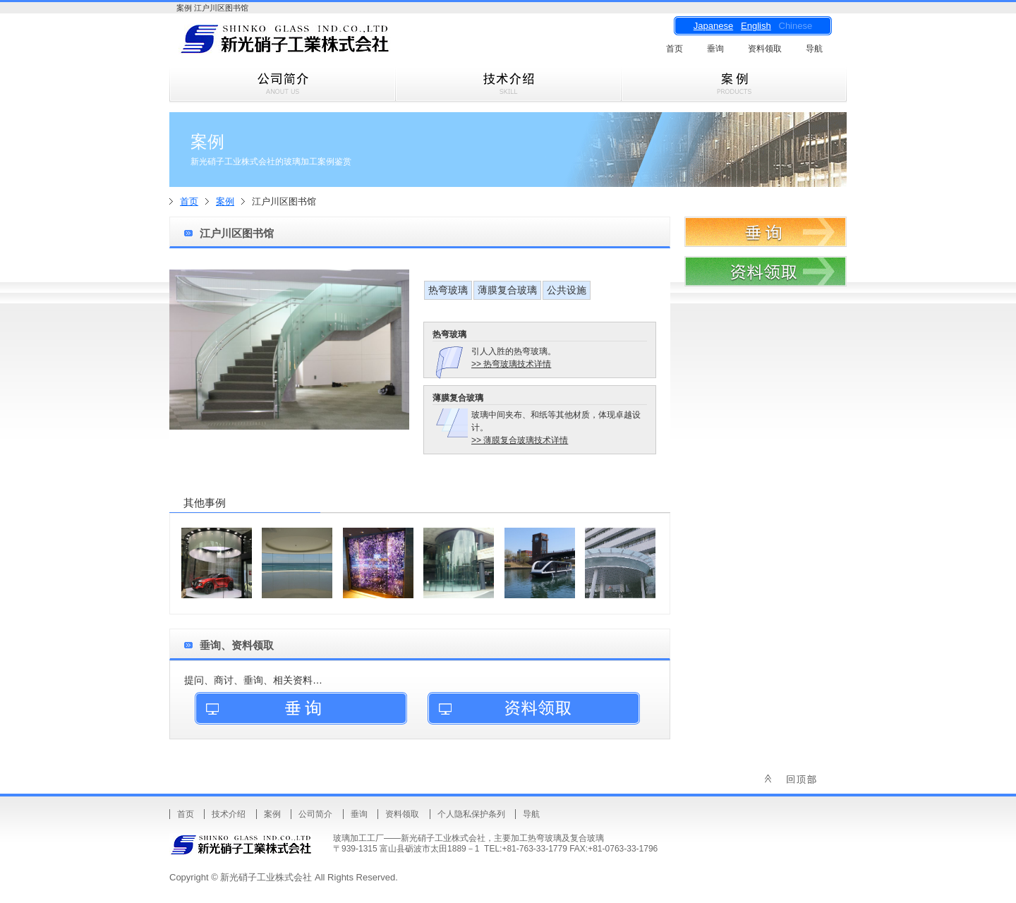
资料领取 (765, 49)
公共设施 (566, 290)
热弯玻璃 (448, 290)
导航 (814, 49)
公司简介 (315, 814)
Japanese (713, 25)
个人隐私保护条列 (471, 814)
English (756, 25)
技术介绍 (229, 814)
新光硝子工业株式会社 (310, 43)
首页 (674, 49)
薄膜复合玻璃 (507, 290)
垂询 (715, 49)
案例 (225, 201)
